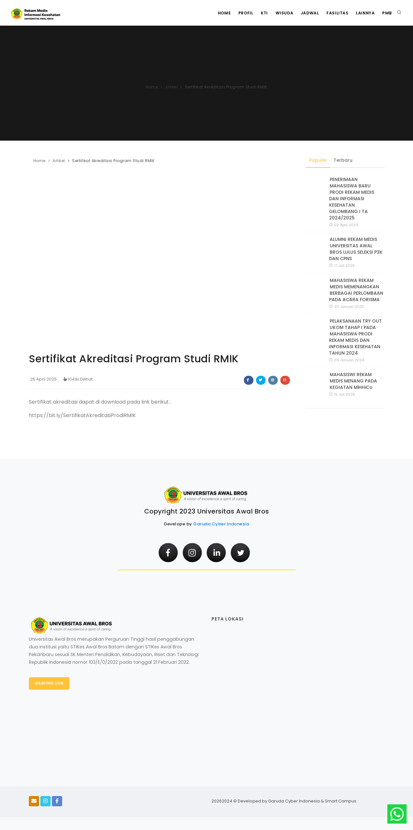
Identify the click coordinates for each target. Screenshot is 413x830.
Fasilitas (334, 13)
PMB (386, 13)
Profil (237, 13)
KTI (257, 13)
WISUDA (279, 13)
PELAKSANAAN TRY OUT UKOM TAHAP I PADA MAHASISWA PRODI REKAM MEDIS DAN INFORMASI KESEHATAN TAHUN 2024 (355, 337)
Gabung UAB (49, 683)
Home (215, 13)
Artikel (171, 87)
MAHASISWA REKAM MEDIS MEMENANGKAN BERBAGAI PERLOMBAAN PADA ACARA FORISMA (356, 290)
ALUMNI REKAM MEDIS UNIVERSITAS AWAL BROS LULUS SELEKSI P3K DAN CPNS (356, 249)
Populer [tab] (318, 160)
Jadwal (306, 13)
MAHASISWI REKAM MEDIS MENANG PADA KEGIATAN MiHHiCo (353, 381)
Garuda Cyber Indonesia (221, 524)
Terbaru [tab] (343, 160)
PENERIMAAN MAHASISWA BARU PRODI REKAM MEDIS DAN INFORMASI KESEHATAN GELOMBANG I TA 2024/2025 (351, 198)
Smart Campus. (341, 801)
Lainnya (363, 13)
